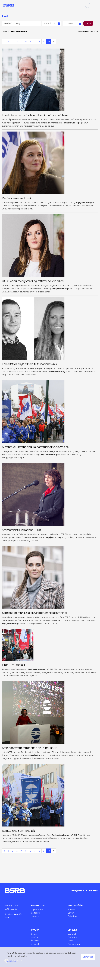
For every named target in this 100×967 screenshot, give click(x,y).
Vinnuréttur (38, 905)
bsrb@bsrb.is (77, 890)
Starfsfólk (72, 934)
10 (49, 41)
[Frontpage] (8, 5)
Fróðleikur (72, 937)
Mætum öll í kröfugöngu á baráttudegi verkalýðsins (35, 447)
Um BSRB (72, 930)
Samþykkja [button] (88, 957)
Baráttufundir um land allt (18, 830)
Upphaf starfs (37, 909)
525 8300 (93, 890)
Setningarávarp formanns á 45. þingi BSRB (29, 748)
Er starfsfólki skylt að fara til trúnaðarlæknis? (30, 364)
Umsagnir (35, 944)
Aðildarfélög (75, 905)
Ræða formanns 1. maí (16, 198)
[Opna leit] (87, 5)
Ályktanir (35, 940)
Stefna (33, 934)
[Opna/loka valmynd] (94, 5)
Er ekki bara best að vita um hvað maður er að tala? (35, 115)
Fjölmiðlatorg (74, 944)
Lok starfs (35, 916)
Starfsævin (35, 913)
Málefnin (34, 937)
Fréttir (70, 940)
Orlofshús (72, 916)
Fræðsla (71, 909)
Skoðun (35, 930)
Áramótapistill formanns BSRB (21, 530)
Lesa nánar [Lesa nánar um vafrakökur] (11, 961)
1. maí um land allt (13, 665)
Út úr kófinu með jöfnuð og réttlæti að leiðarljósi (33, 281)
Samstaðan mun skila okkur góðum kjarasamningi (34, 613)
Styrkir (71, 913)
